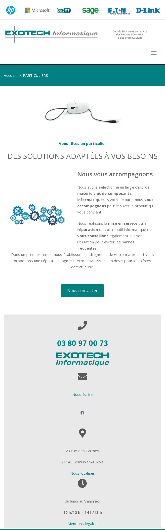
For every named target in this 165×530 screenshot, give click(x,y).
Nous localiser (82, 473)
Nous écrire (82, 394)
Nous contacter (82, 290)
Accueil (10, 75)
